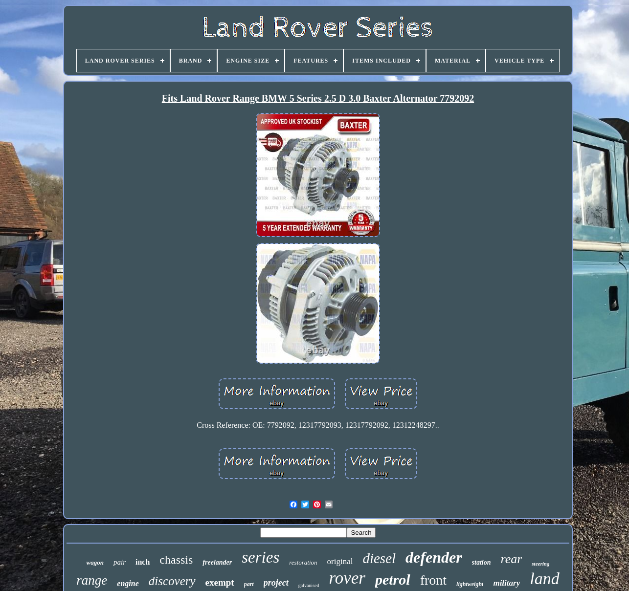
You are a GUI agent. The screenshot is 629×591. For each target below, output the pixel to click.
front (433, 580)
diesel (379, 558)
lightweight (469, 584)
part (249, 584)
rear (511, 559)
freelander (217, 562)
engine (127, 583)
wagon (95, 562)
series (260, 557)
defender (433, 557)
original (340, 561)
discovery (172, 581)
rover (347, 578)
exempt (219, 582)
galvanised (308, 585)
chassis (176, 559)
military (506, 583)
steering (540, 564)
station (481, 562)
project (276, 583)
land (544, 578)
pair (119, 562)
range (91, 580)
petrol (392, 579)
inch (142, 562)
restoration (303, 562)
